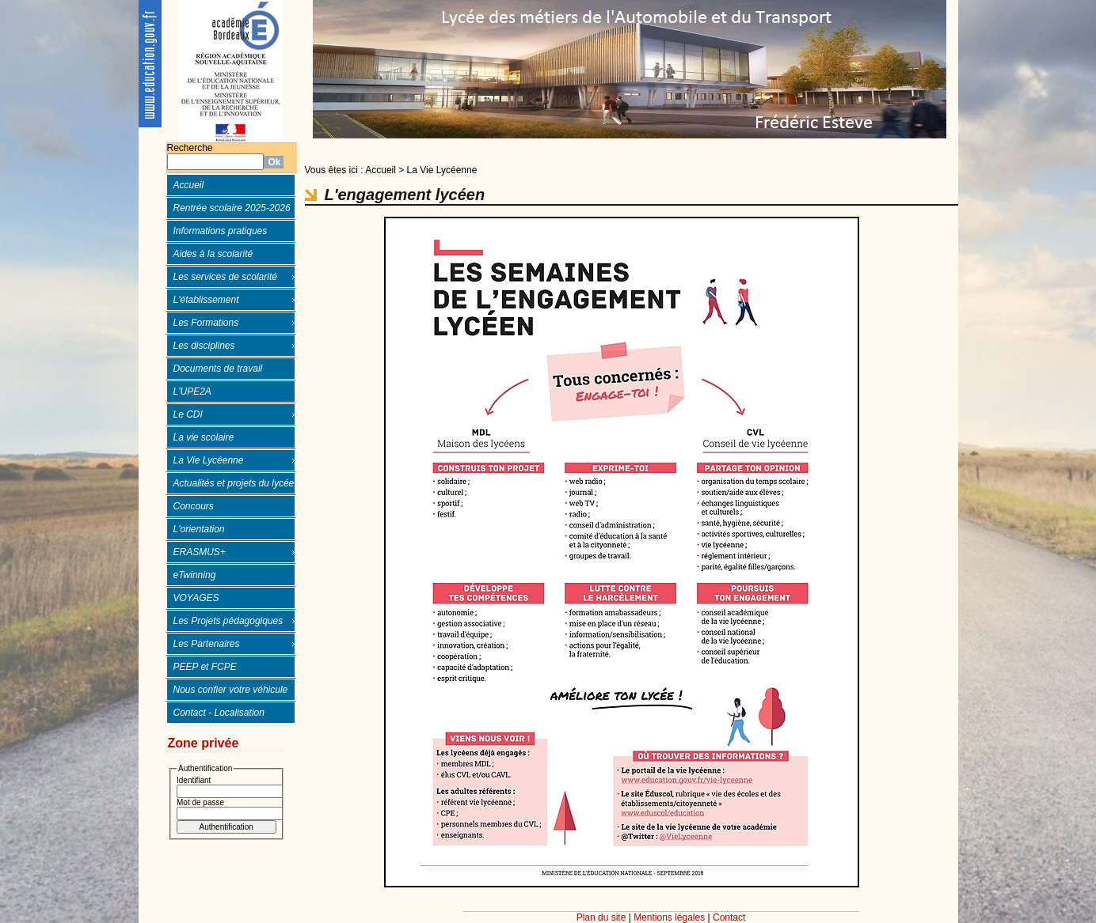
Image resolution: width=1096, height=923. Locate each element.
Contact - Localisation (218, 712)
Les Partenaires (206, 643)
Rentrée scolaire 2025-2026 (232, 208)
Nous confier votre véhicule (230, 689)
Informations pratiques (220, 230)
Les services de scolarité (225, 276)
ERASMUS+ (199, 552)
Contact (729, 917)
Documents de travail (218, 368)
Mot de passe (200, 802)
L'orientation (199, 529)
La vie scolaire (203, 437)
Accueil (188, 185)
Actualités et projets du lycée (234, 483)
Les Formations (206, 322)
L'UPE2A (192, 391)
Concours (193, 506)
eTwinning (194, 575)
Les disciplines (204, 345)
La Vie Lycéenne (208, 460)
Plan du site (601, 917)
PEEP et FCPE (205, 666)
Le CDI (188, 414)
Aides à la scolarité (213, 253)
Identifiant (194, 780)
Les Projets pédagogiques (228, 620)
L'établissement (206, 299)
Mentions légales (669, 917)
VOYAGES (196, 597)
